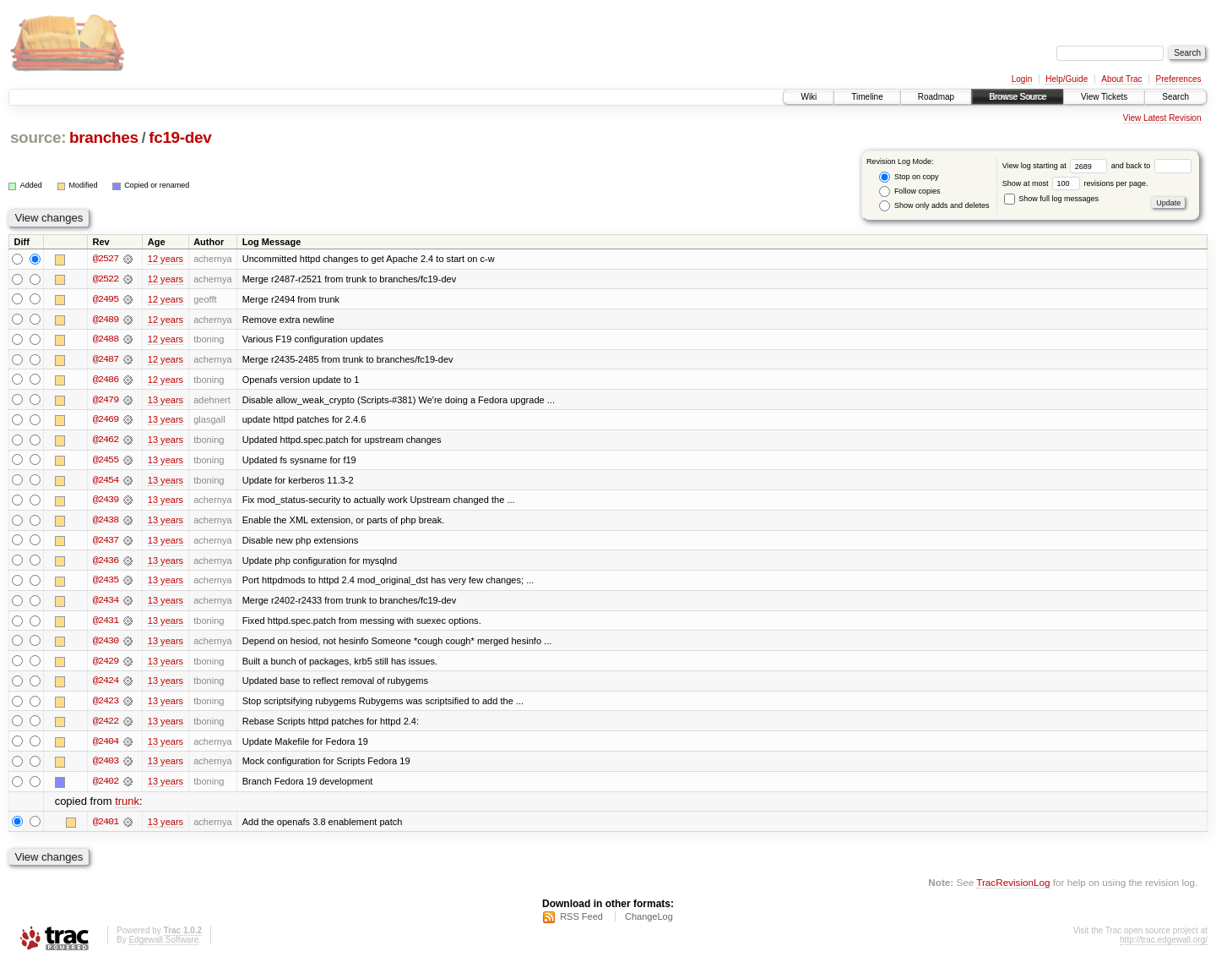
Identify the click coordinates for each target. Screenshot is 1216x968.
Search (1175, 96)
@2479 (105, 400)
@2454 (105, 482)
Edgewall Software (163, 945)
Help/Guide (1066, 79)
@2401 (105, 827)
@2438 (105, 522)
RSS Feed (581, 922)
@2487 (105, 360)
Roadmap (936, 96)
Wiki (809, 96)
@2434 (105, 603)
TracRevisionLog (1013, 888)
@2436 (105, 563)
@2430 (105, 644)
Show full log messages (1051, 198)
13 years (165, 401)
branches (103, 137)
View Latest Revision (1162, 118)
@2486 (105, 380)
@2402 (105, 786)
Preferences (1179, 79)
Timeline (866, 96)
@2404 (105, 745)
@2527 (105, 258)
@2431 (105, 624)
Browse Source (1017, 96)
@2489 (105, 319)
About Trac (1121, 79)
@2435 (105, 583)
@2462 (105, 441)
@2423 (105, 705)
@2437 (105, 543)
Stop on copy (908, 177)
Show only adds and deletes (934, 205)
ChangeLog (649, 922)
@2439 (105, 502)
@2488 (105, 340)
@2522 (105, 279)
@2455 (105, 461)
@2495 (105, 299)
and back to (1151, 165)
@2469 (105, 421)
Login (1022, 79)
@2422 (105, 725)
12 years (165, 259)
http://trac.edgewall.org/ (1164, 945)
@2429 (105, 664)
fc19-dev (180, 137)
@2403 (105, 766)
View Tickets (1104, 96)
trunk (127, 807)
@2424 (105, 685)
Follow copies (909, 191)
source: (38, 137)
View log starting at (1056, 165)
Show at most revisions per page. (1075, 183)
